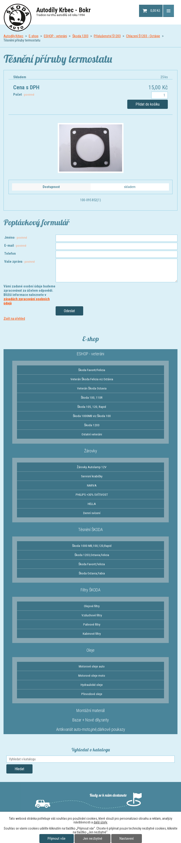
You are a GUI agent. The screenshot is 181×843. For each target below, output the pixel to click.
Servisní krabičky (92, 476)
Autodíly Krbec (13, 36)
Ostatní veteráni (92, 434)
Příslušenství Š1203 (107, 36)
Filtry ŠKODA (90, 589)
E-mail (15, 245)
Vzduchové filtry (92, 615)
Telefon (10, 253)
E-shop (33, 36)
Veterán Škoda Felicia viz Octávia (91, 379)
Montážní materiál (90, 710)
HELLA (92, 504)
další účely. (101, 822)
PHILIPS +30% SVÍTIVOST (92, 494)
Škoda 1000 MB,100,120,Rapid (91, 546)
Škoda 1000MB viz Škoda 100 (92, 416)
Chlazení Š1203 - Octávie (143, 36)
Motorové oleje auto (92, 666)
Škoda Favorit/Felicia (91, 370)
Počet (23, 94)
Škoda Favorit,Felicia (91, 564)
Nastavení (126, 838)
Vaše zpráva (19, 261)
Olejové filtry (92, 606)
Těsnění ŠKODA (90, 529)
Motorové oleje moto (91, 675)
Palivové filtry (91, 624)
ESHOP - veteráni (55, 36)
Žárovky (90, 450)
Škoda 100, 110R (92, 397)
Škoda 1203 (80, 36)
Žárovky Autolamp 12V (92, 467)
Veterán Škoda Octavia (92, 388)
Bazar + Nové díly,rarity (90, 719)
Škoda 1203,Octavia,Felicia (91, 555)
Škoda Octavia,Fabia (92, 573)
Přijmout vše (57, 838)
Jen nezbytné (92, 838)
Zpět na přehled (14, 318)
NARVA (92, 485)
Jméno (15, 237)
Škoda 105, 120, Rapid (91, 407)
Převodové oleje (91, 694)
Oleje (90, 650)
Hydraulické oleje (92, 685)
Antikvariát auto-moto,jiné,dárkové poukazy (90, 729)
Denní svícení (91, 513)
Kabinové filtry (92, 633)
